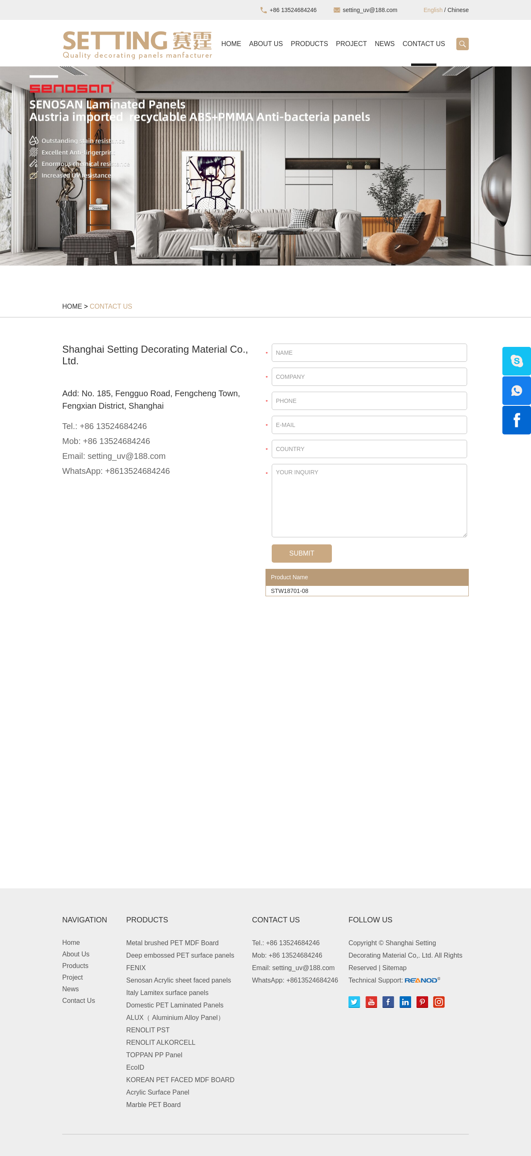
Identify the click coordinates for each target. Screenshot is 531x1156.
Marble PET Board (153, 1104)
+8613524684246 (137, 471)
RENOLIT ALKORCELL (160, 1042)
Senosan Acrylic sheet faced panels (178, 980)
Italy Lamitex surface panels (167, 992)
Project (351, 43)
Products (309, 43)
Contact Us (423, 43)
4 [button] (283, 276)
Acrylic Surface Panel (157, 1092)
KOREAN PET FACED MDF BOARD (180, 1079)
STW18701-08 (289, 591)
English (433, 10)
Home (231, 43)
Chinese (458, 10)
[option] (265, 166)
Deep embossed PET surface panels (180, 955)
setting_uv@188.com (370, 10)
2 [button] (259, 276)
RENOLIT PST (148, 1030)
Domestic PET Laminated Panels (174, 1005)
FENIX (136, 967)
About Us (266, 43)
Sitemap (394, 967)
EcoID (135, 1067)
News (385, 43)
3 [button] (271, 276)
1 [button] (248, 276)
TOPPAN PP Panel (154, 1054)
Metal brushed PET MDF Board (172, 942)
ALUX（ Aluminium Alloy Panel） (175, 1017)
